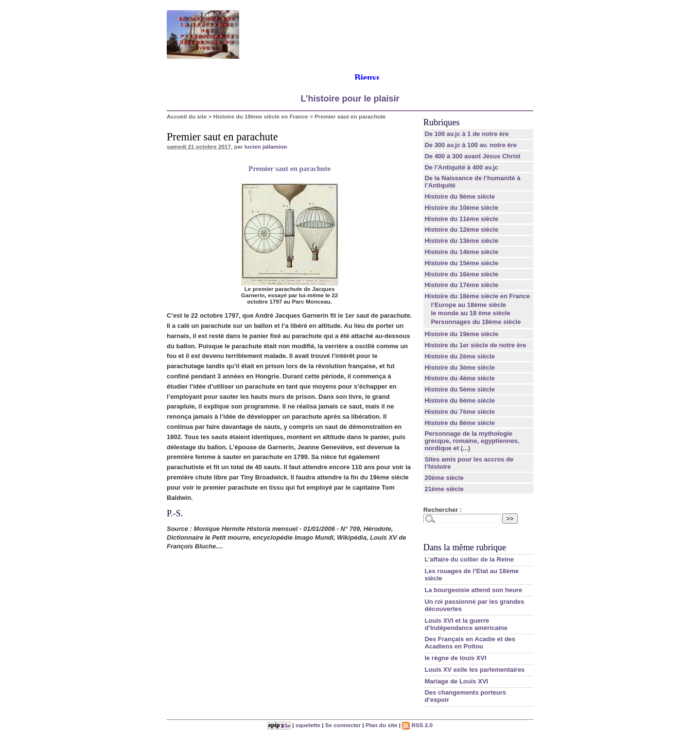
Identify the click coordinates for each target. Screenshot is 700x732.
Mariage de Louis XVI (456, 681)
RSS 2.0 (417, 725)
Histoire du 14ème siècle (461, 251)
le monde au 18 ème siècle (470, 313)
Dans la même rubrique (464, 547)
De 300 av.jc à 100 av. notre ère (470, 145)
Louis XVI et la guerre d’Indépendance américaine (466, 624)
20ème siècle (443, 477)
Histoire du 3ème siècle (459, 367)
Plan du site (382, 725)
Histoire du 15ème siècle (461, 263)
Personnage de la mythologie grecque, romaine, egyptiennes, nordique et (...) (471, 441)
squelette (308, 725)
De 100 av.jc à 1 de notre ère (466, 133)
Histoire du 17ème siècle (461, 285)
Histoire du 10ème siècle (461, 207)
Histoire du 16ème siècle (461, 274)
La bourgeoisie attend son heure (473, 590)
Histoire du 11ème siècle (461, 218)
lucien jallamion (266, 146)
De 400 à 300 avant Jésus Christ (472, 156)
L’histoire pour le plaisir (349, 98)
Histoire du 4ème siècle (459, 378)
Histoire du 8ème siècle (459, 422)
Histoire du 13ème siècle (461, 240)
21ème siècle (443, 489)
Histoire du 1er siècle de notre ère (475, 345)
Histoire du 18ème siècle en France (260, 116)
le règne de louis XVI (455, 658)
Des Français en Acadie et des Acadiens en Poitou (469, 642)
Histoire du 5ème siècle (459, 389)
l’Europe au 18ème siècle (468, 304)
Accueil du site (187, 116)
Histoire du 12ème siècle (461, 229)
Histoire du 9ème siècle (459, 196)
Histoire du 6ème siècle (459, 400)
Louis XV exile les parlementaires (474, 669)
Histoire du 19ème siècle (461, 334)
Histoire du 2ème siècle (459, 356)
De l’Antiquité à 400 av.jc (461, 167)
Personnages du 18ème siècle (476, 321)
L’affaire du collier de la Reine (469, 559)
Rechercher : (442, 509)
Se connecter (343, 725)
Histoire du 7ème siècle (459, 411)
